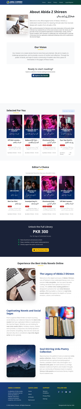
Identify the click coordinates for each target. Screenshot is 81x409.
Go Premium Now (40, 250)
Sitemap (45, 399)
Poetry (55, 2)
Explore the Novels (40, 75)
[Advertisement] (40, 93)
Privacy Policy (46, 396)
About (49, 2)
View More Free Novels (68, 111)
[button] (59, 392)
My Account (31, 400)
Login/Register (69, 2)
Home (44, 2)
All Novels (31, 397)
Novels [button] (61, 2)
